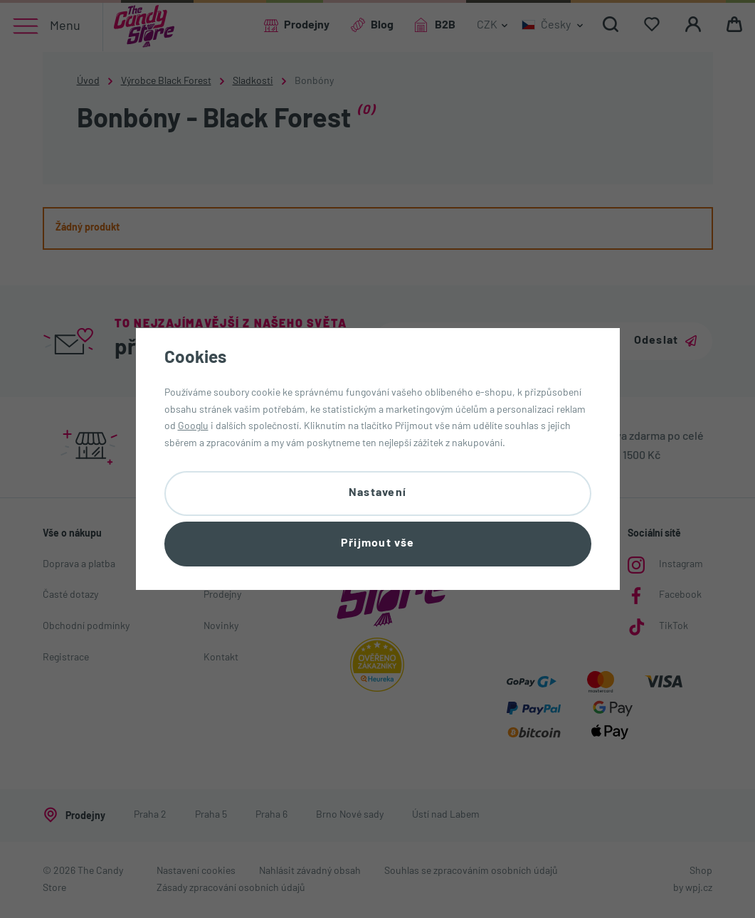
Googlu (193, 426)
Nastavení (378, 493)
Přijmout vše (377, 543)
